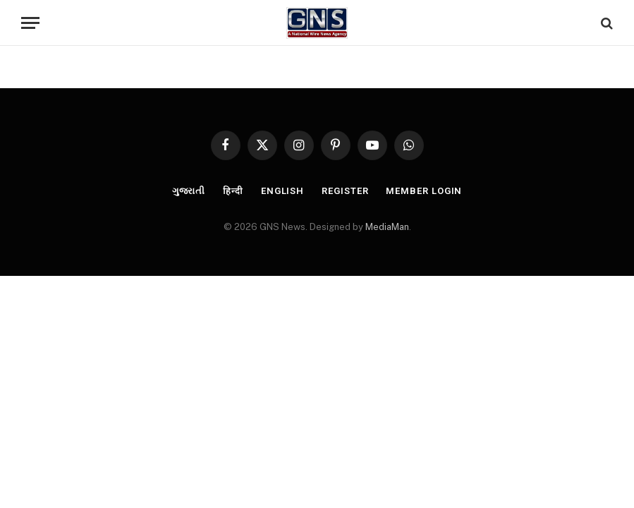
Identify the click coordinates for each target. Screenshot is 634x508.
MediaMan (387, 227)
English (282, 191)
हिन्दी (233, 191)
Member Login (424, 191)
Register (345, 191)
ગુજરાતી (189, 191)
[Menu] (30, 23)
